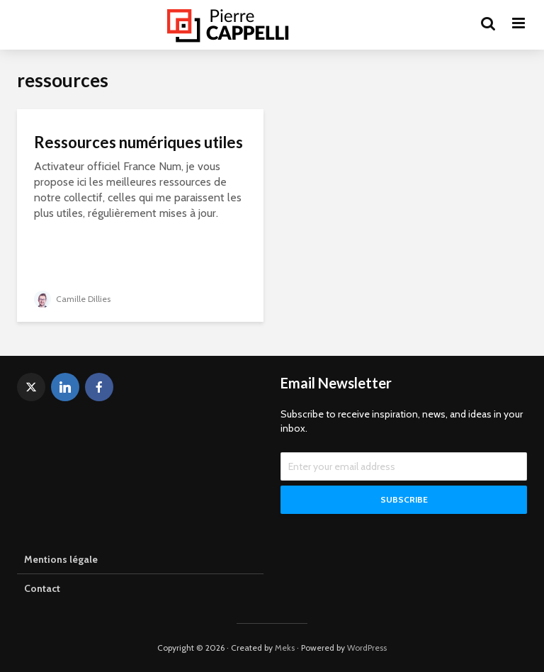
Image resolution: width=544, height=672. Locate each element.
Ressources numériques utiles (138, 142)
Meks (285, 647)
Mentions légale (61, 559)
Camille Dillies (72, 298)
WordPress (367, 647)
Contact (42, 588)
